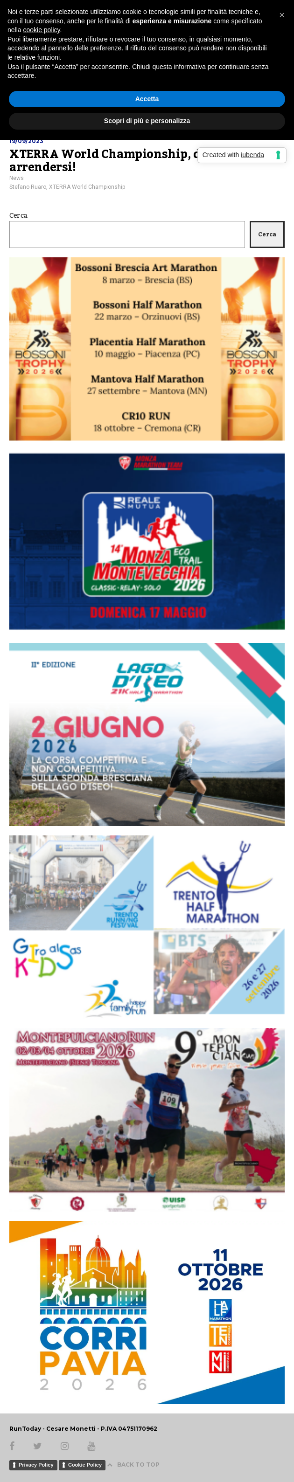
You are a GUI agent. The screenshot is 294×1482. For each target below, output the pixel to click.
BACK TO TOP (133, 1464)
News (16, 178)
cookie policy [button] (41, 30)
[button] (281, 14)
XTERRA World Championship (87, 187)
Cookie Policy (85, 1465)
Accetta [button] (147, 99)
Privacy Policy (36, 1465)
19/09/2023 (26, 141)
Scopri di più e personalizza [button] (147, 120)
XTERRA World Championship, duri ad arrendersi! (122, 161)
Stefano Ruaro (27, 187)
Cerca (18, 215)
